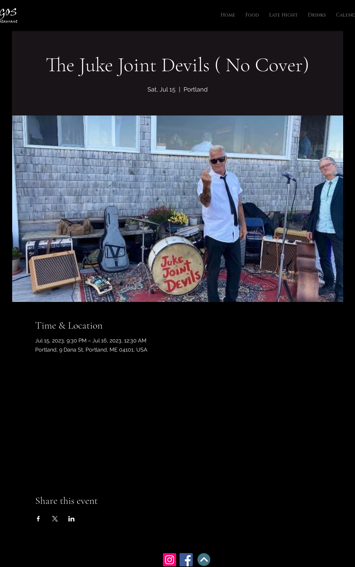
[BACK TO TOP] (203, 559)
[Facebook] (186, 559)
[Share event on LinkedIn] (71, 518)
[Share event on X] (55, 518)
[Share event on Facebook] (38, 518)
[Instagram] (169, 559)
